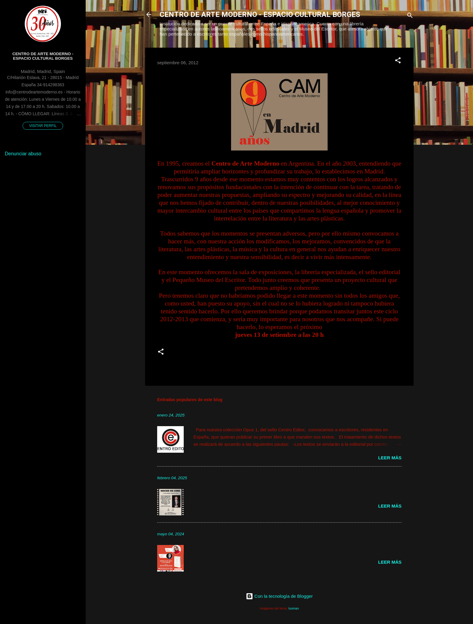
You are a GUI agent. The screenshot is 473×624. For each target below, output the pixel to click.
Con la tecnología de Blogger (279, 596)
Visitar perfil (42, 126)
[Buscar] (410, 16)
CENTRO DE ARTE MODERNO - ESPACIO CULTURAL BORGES (260, 14)
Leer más (390, 457)
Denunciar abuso (23, 153)
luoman (293, 608)
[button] (398, 61)
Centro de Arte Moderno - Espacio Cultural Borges (42, 56)
